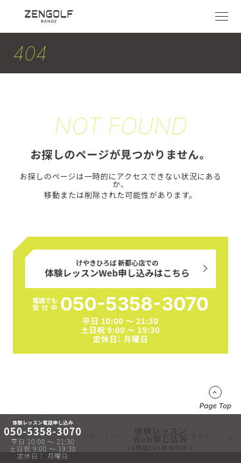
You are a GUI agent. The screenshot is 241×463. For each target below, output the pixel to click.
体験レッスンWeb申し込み (161, 438)
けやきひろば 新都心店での (117, 269)
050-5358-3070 (134, 304)
